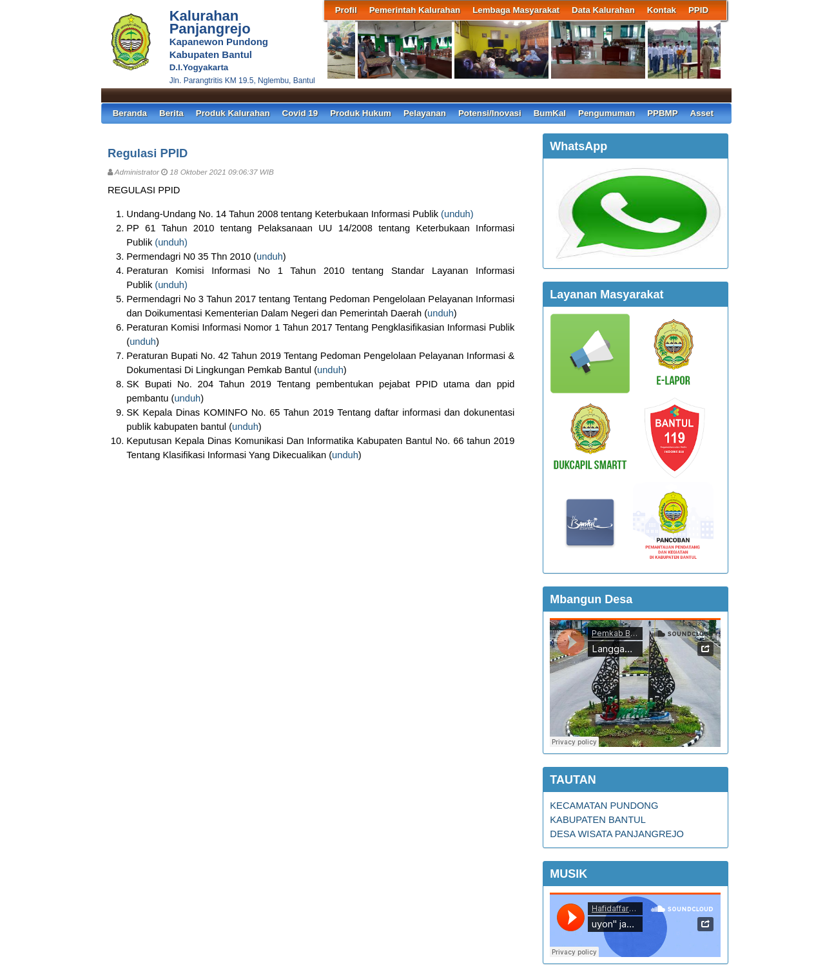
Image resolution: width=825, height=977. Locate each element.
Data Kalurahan (603, 10)
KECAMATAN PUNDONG (604, 805)
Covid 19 (300, 113)
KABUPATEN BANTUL (598, 820)
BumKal (550, 113)
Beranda (130, 113)
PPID (698, 10)
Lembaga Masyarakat (515, 10)
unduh (457, 214)
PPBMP (662, 113)
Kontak (661, 10)
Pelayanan (424, 113)
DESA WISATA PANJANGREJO (617, 834)
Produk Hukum (360, 113)
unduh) (174, 242)
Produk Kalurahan (233, 113)
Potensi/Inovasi (489, 113)
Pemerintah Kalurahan (414, 10)
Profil (346, 10)
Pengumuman (606, 113)
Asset (701, 113)
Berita (171, 113)
